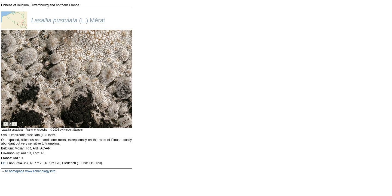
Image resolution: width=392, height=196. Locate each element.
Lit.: (3, 163)
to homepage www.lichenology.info (30, 171)
